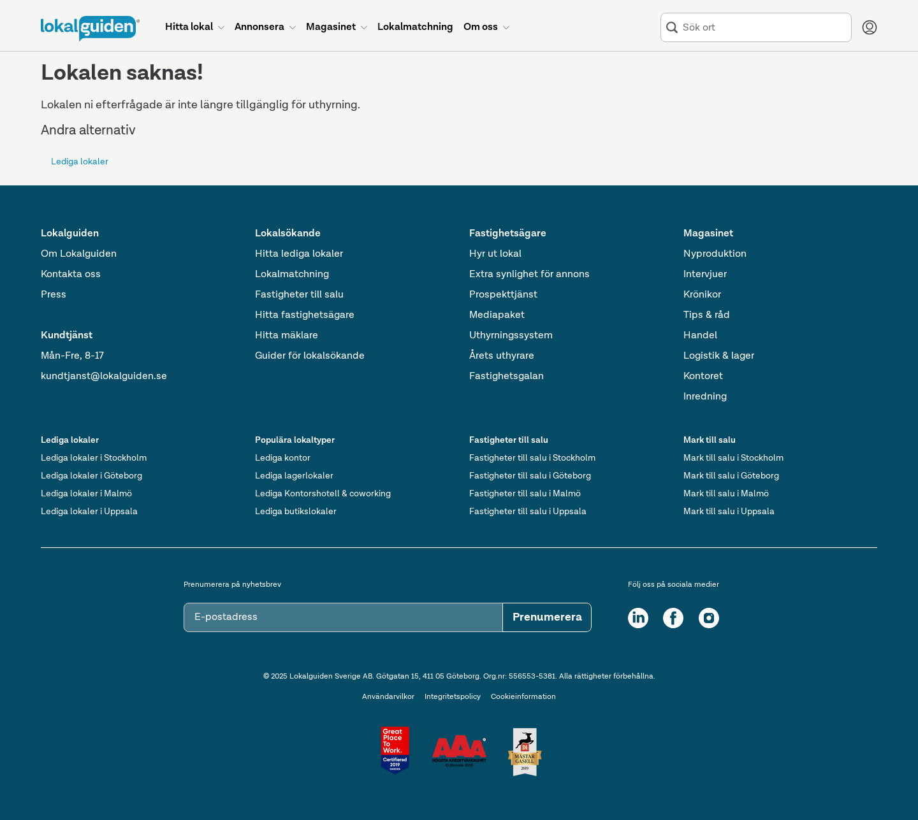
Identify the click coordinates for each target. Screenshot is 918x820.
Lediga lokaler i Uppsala (89, 511)
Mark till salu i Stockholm (733, 458)
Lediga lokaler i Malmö (86, 493)
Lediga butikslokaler (296, 511)
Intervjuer (705, 275)
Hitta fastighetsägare (304, 315)
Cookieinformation (523, 697)
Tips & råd (706, 315)
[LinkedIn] (638, 618)
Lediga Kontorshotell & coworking (323, 493)
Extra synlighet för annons (529, 275)
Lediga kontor (282, 458)
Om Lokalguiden (79, 254)
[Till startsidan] (90, 28)
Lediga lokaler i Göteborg (91, 475)
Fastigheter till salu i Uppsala (527, 511)
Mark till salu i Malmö (726, 493)
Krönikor (702, 295)
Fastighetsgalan (506, 376)
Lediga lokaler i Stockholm (94, 458)
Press (53, 295)
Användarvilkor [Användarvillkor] (388, 697)
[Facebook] (673, 618)
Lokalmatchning (292, 275)
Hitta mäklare (286, 336)
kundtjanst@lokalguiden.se (104, 376)
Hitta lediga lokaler (299, 254)
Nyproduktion (715, 254)
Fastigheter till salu (299, 295)
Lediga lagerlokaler (294, 475)
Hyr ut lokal (495, 254)
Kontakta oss (71, 275)
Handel (700, 336)
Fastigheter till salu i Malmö (525, 493)
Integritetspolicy (453, 697)
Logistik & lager (718, 356)
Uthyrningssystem (511, 336)
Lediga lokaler (79, 161)
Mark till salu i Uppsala (729, 511)
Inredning (705, 397)
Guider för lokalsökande (310, 356)
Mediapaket (497, 315)
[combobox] (764, 27)
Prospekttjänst (503, 295)
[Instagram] (709, 618)
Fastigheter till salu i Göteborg (530, 475)
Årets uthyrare (501, 356)
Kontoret (703, 376)
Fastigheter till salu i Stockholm (532, 458)
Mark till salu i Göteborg (731, 475)
